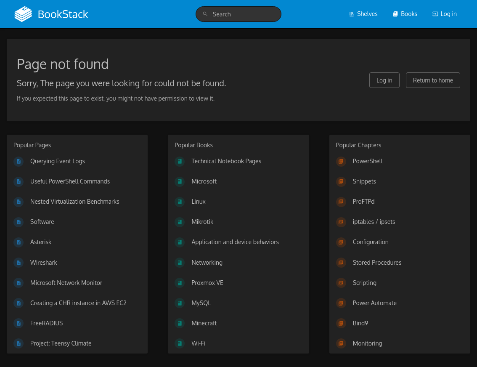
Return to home (433, 80)
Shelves (363, 13)
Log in (444, 13)
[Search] (205, 14)
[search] (238, 14)
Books (404, 13)
